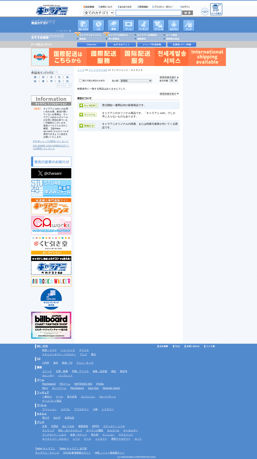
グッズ (189, 25)
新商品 (82, 39)
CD (98, 25)
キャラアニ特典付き (118, 35)
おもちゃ (174, 25)
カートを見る (216, 9)
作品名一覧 (65, 85)
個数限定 (141, 39)
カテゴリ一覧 (65, 31)
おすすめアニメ (122, 44)
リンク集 (209, 346)
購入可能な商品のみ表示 (94, 80)
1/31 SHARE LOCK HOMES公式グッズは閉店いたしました (51, 147)
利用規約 (143, 7)
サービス (125, 7)
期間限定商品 (172, 39)
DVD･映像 (83, 25)
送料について (106, 7)
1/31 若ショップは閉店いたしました (50, 141)
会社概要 (163, 346)
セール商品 (171, 35)
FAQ (176, 346)
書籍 (113, 25)
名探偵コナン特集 (182, 44)
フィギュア (144, 25)
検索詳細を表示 (169, 94)
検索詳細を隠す (169, 77)
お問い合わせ (192, 346)
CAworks (92, 44)
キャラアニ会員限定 (147, 35)
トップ (81, 70)
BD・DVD (42, 346)
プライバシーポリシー (164, 7)
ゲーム (40, 380)
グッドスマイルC (98, 70)
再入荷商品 (113, 39)
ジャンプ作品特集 (152, 44)
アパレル (159, 25)
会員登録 (89, 7)
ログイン (186, 7)
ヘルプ (205, 11)
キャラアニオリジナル (90, 35)
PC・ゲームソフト (129, 25)
